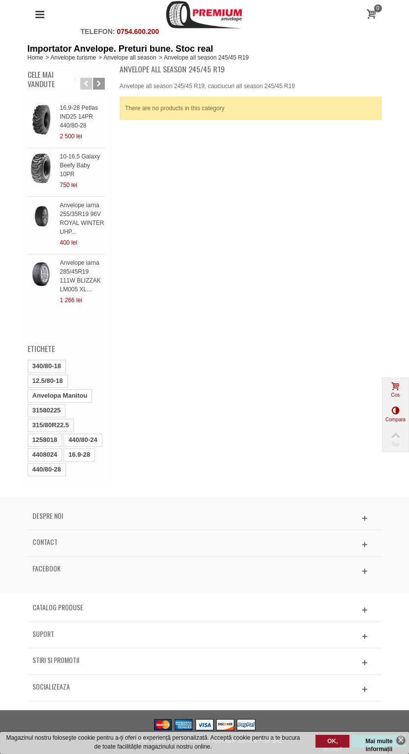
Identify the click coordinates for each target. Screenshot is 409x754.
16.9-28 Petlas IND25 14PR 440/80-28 (79, 116)
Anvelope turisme (73, 57)
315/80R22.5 (50, 425)
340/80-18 (47, 366)
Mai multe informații (378, 743)
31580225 (46, 410)
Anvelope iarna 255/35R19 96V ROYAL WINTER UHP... (82, 218)
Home (35, 57)
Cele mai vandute (41, 79)
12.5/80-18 (47, 380)
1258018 (45, 439)
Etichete (41, 348)
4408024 (45, 454)
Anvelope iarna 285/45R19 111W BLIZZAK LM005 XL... (80, 276)
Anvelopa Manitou (60, 395)
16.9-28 (79, 454)
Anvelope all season (129, 57)
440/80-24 (82, 439)
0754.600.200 (138, 31)
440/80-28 (47, 469)
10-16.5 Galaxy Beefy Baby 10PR (80, 165)
